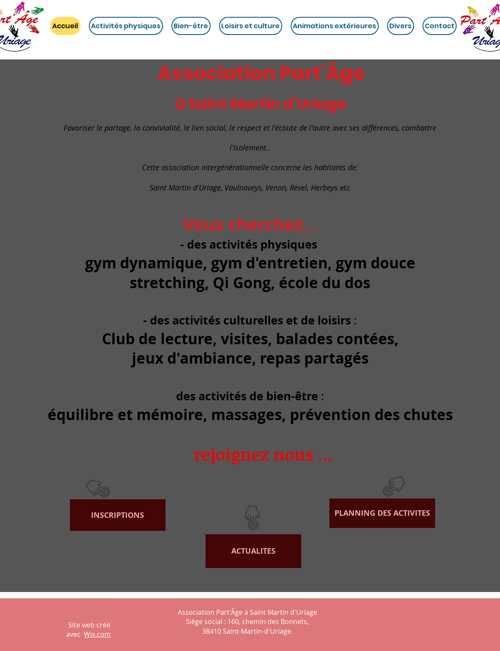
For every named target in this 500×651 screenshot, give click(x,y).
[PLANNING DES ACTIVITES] (382, 513)
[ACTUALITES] (253, 551)
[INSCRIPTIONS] (118, 515)
